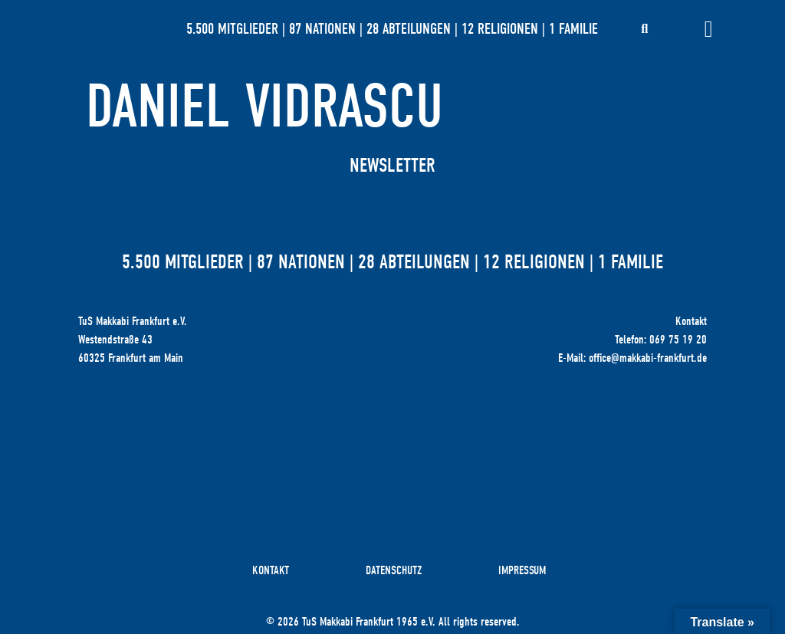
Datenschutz (394, 570)
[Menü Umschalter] (709, 29)
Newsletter (392, 165)
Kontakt (270, 570)
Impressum (522, 570)
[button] (644, 29)
